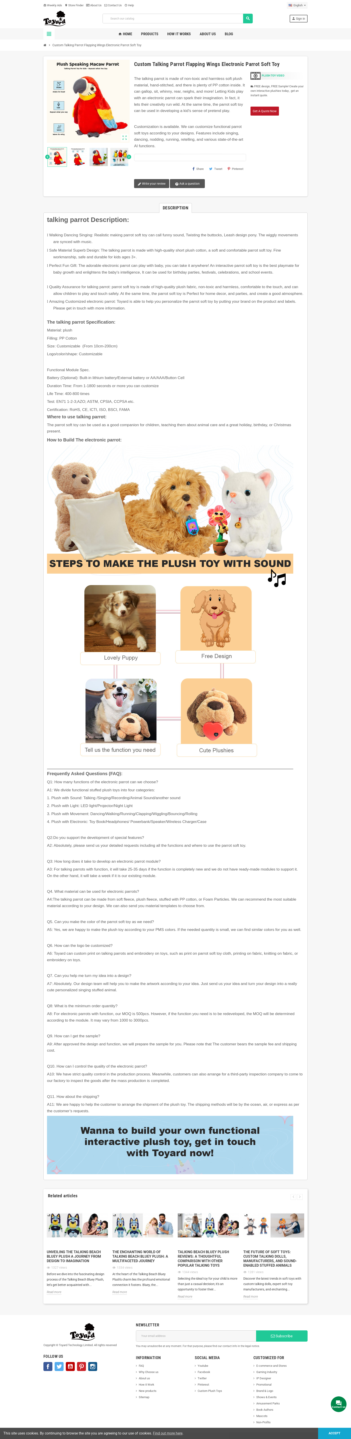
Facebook (47, 1366)
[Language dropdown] (297, 5)
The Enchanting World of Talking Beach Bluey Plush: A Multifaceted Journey (140, 1256)
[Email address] (196, 1336)
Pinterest (235, 169)
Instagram (92, 1366)
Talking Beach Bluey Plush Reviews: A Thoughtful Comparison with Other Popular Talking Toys (203, 1259)
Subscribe (282, 1336)
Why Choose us (148, 1372)
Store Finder (74, 5)
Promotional (264, 1384)
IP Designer (263, 1378)
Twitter (59, 1366)
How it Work (146, 1384)
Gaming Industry (266, 1372)
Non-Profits (263, 1422)
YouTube (70, 1366)
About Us (94, 5)
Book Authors (264, 1409)
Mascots (262, 1416)
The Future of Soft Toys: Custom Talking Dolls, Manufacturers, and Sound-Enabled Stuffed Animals (270, 1259)
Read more (54, 1292)
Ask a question (187, 184)
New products (147, 1391)
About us (144, 1378)
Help (129, 5)
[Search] (178, 18)
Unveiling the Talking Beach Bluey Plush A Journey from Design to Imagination (74, 1256)
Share (198, 169)
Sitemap (144, 1397)
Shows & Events (266, 1397)
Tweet (215, 169)
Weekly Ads (52, 5)
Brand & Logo (264, 1391)
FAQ (141, 1365)
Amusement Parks (268, 1403)
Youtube (203, 1365)
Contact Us (113, 5)
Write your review (152, 184)
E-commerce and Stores (271, 1365)
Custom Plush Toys (210, 1391)
